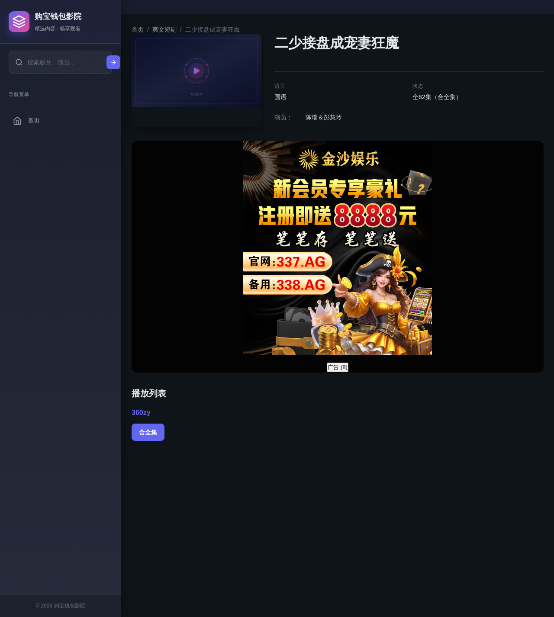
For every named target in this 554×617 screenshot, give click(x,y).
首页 (138, 29)
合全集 (148, 432)
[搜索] (113, 62)
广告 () (338, 367)
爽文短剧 (164, 29)
